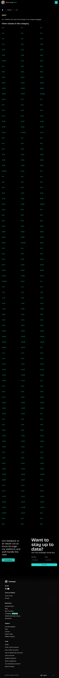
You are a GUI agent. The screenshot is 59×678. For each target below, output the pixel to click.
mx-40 (3, 237)
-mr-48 (23, 375)
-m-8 (41, 292)
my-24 (3, 270)
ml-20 (22, 193)
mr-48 (22, 127)
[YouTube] (8, 589)
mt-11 (41, 512)
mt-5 (41, 143)
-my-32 (42, 501)
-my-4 (41, 485)
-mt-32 (42, 402)
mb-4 (3, 71)
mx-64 (3, 242)
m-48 (3, 55)
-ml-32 (42, 435)
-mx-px (23, 479)
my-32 (23, 270)
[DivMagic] (10, 2)
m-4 (22, 33)
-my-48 (23, 507)
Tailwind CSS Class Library (12, 616)
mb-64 (23, 93)
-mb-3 (22, 320)
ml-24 (41, 193)
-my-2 (3, 485)
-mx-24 (23, 468)
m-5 (41, 33)
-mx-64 (4, 479)
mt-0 (3, 138)
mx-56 (42, 237)
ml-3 (41, 176)
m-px (22, 60)
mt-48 (3, 165)
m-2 (41, 27)
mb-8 (3, 77)
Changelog (8, 613)
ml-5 (22, 182)
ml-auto (42, 204)
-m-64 (3, 314)
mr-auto (23, 132)
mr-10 (3, 115)
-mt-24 (23, 402)
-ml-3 (22, 419)
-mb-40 (4, 342)
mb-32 (4, 88)
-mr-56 (42, 375)
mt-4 (22, 143)
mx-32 (41, 231)
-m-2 (3, 286)
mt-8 (22, 149)
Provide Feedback (10, 626)
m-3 (3, 33)
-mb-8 (41, 325)
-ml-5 (3, 424)
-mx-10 (4, 463)
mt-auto (4, 171)
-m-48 (22, 308)
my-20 (42, 264)
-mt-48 (23, 408)
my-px (23, 281)
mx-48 (22, 237)
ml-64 (22, 204)
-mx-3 (22, 452)
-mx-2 (3, 452)
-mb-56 (42, 342)
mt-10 (41, 149)
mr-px (41, 132)
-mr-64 (4, 380)
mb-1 (3, 66)
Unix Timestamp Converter (13, 664)
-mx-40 (4, 474)
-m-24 (22, 303)
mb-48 (42, 88)
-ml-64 (4, 446)
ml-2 (22, 176)
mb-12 (41, 77)
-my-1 (41, 479)
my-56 (23, 275)
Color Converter (10, 655)
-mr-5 (3, 358)
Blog (6, 608)
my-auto (4, 281)
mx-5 (3, 220)
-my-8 (41, 490)
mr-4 (41, 104)
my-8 (22, 259)
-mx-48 (23, 474)
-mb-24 (23, 336)
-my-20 (4, 501)
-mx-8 (41, 457)
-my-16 (42, 496)
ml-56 (3, 204)
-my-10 (4, 496)
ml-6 (41, 182)
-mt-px (23, 413)
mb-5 (22, 71)
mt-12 (3, 154)
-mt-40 (4, 408)
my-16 (22, 264)
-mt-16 (42, 397)
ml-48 (41, 198)
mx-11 (22, 524)
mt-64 (41, 165)
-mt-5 (3, 391)
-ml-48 (23, 441)
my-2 (41, 248)
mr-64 (3, 132)
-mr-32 (42, 369)
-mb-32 (42, 336)
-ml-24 (23, 435)
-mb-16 (42, 331)
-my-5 (3, 490)
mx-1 (41, 209)
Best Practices (9, 611)
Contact (7, 631)
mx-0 (22, 209)
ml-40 (22, 198)
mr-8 (41, 110)
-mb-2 (3, 320)
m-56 (22, 55)
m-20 (41, 44)
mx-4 (41, 215)
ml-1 (17, 10)
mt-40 (41, 160)
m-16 (22, 44)
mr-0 (22, 99)
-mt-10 (3, 397)
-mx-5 (3, 457)
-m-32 (41, 303)
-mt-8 (41, 391)
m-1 (22, 27)
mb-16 (3, 82)
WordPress (8, 618)
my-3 (3, 253)
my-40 (42, 270)
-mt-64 (4, 413)
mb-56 (4, 93)
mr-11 (41, 518)
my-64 (42, 275)
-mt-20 (4, 402)
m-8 (22, 38)
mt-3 (3, 143)
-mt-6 (22, 391)
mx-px (41, 242)
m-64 (41, 55)
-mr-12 (22, 364)
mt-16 (22, 154)
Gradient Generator (10, 658)
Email (46, 557)
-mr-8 (41, 358)
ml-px (3, 209)
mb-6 (41, 71)
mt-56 (22, 165)
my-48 (4, 275)
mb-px (4, 99)
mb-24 (42, 82)
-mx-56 (42, 474)
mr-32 (41, 121)
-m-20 (3, 303)
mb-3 (41, 66)
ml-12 (41, 187)
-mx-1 (41, 446)
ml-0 (41, 171)
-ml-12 (22, 430)
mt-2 (41, 138)
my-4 (22, 253)
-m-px (22, 314)
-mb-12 (23, 331)
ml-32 (3, 198)
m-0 (3, 27)
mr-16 (41, 115)
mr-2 (3, 104)
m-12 (3, 44)
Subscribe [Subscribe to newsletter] (44, 564)
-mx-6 (22, 457)
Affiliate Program (10, 636)
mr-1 (41, 99)
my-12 (3, 264)
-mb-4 (41, 320)
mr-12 (22, 115)
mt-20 (41, 154)
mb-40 (23, 88)
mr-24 (22, 121)
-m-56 (41, 308)
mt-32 (22, 160)
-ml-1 (41, 413)
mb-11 (3, 518)
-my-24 (23, 501)
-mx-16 (42, 463)
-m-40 (3, 308)
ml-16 (3, 193)
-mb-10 (4, 331)
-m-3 (22, 286)
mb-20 (23, 82)
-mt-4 (41, 386)
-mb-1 (41, 314)
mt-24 (3, 160)
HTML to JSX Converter (12, 647)
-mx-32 (42, 468)
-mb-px (23, 347)
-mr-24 (23, 369)
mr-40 (3, 127)
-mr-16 (42, 364)
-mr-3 (22, 353)
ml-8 (3, 187)
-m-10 (3, 297)
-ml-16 (41, 430)
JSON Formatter (9, 666)
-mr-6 (22, 358)
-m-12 (22, 297)
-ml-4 (41, 419)
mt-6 (3, 149)
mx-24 (22, 231)
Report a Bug (9, 634)
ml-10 (22, 187)
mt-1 (22, 138)
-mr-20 (4, 369)
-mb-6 (22, 325)
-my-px (23, 512)
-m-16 (41, 297)
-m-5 (3, 292)
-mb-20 (4, 336)
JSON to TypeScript (10, 661)
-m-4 (41, 286)
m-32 (22, 49)
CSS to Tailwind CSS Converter (14, 652)
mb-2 (22, 66)
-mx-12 (23, 463)
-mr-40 (4, 375)
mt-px (22, 171)
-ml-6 (22, 424)
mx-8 (41, 220)
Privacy (7, 598)
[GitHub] (6, 589)
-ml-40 (4, 441)
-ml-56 (42, 441)
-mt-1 (41, 380)
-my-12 (23, 496)
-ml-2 (3, 419)
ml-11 (22, 518)
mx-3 (22, 215)
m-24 (3, 49)
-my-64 (4, 512)
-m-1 (41, 281)
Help (6, 629)
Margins (9, 10)
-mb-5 (3, 325)
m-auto (4, 60)
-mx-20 (4, 468)
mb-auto (42, 93)
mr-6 (22, 110)
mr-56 (41, 127)
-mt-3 (22, 386)
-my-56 (42, 507)
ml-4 (3, 182)
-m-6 (22, 292)
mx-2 (3, 215)
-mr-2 (3, 353)
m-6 (3, 38)
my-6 (3, 259)
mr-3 (22, 104)
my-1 (22, 248)
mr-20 (3, 121)
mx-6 (22, 220)
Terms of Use (9, 596)
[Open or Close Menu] (56, 2)
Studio (7, 644)
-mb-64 (4, 347)
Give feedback (8, 560)
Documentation (9, 606)
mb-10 (22, 77)
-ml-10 (3, 430)
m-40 (41, 49)
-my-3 (22, 485)
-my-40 (4, 507)
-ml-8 (41, 424)
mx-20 (3, 231)
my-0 (3, 248)
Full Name (33, 557)
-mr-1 (41, 347)
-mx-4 (41, 452)
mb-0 (41, 60)
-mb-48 (23, 342)
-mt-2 (3, 386)
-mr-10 (3, 364)
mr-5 (3, 110)
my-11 (41, 524)
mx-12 (22, 226)
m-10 (41, 38)
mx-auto (23, 242)
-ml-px (23, 446)
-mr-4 (41, 353)
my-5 (41, 253)
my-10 (41, 259)
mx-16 (41, 226)
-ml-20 (4, 435)
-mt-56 (42, 408)
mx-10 (3, 226)
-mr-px (23, 380)
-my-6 (22, 490)
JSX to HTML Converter (12, 650)
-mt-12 (22, 397)
